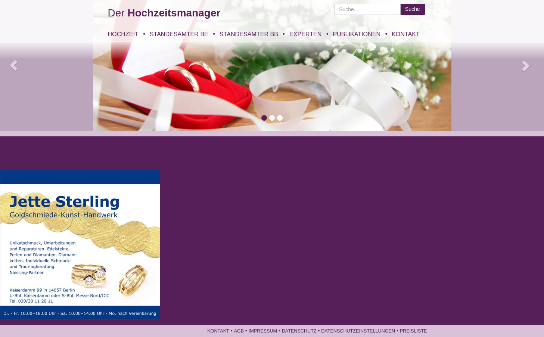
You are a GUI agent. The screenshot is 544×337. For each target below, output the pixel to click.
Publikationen (356, 34)
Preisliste (413, 331)
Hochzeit (123, 34)
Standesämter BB (249, 34)
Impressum (263, 331)
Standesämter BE (179, 34)
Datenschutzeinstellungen (358, 331)
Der (164, 13)
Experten (305, 34)
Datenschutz (299, 331)
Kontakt (406, 34)
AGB (239, 331)
